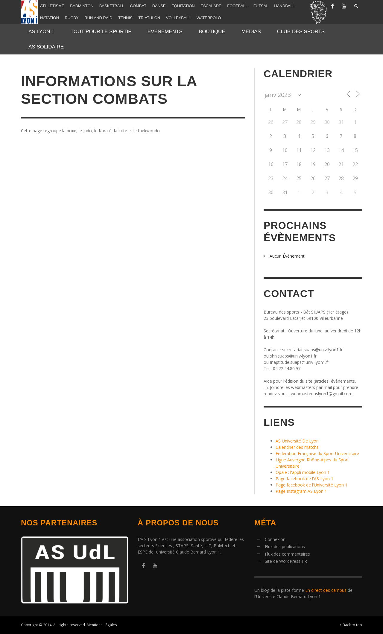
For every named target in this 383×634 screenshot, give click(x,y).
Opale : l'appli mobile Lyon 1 (303, 472)
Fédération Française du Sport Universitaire (317, 453)
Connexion (275, 539)
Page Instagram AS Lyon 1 (301, 491)
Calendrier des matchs (297, 447)
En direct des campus (325, 590)
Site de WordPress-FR (286, 561)
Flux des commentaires (287, 554)
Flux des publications (285, 546)
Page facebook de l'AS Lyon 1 (304, 478)
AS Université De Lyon (297, 441)
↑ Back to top (351, 624)
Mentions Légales (102, 624)
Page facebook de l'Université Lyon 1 (311, 485)
